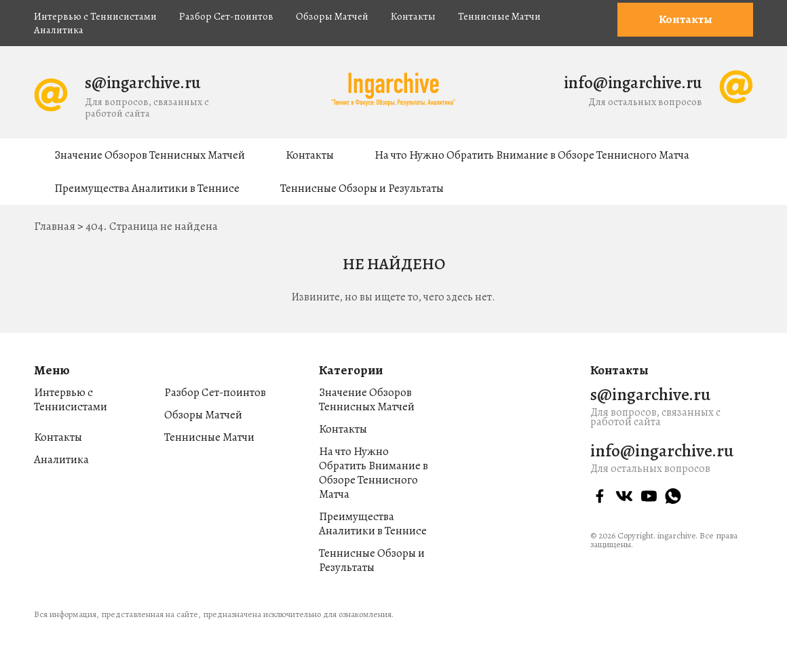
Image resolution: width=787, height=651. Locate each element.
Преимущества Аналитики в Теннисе (146, 188)
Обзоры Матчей (332, 16)
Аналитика (58, 30)
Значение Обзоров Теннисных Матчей (149, 155)
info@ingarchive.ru (633, 82)
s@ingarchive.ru (143, 82)
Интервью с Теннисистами (95, 16)
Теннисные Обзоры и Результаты (362, 188)
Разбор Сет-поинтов (226, 16)
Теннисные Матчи (499, 16)
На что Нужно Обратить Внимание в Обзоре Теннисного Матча (532, 155)
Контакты (413, 16)
